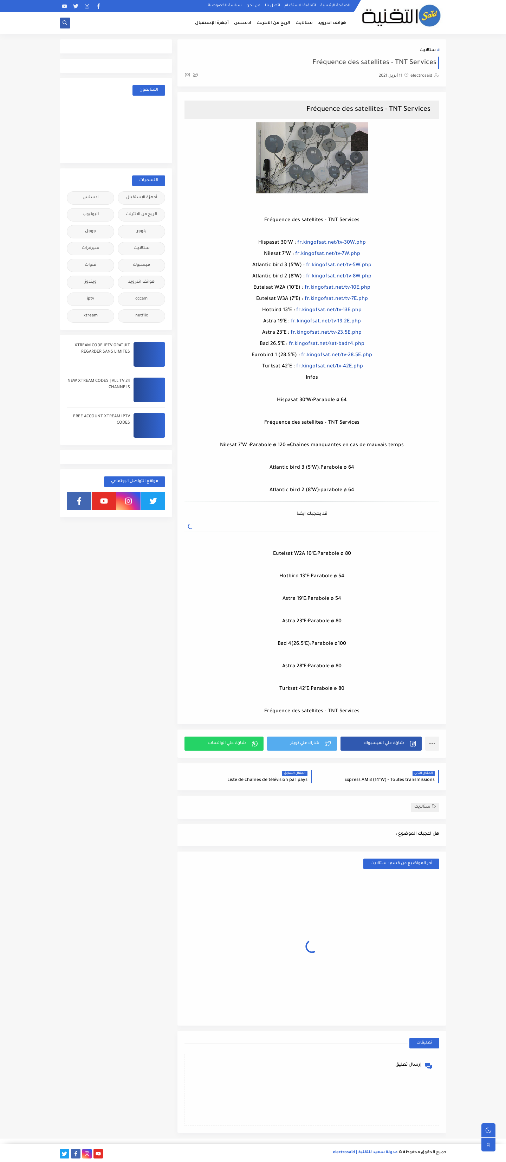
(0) (191, 75)
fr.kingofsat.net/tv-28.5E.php (336, 355)
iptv (90, 299)
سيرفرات (90, 248)
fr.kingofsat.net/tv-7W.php (327, 254)
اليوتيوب (91, 214)
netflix (141, 316)
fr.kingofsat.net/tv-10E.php (337, 288)
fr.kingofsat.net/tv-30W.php (331, 243)
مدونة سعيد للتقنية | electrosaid (365, 1152)
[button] (381, 744)
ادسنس (242, 23)
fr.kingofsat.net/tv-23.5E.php (326, 333)
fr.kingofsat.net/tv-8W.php (338, 277)
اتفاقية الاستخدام (300, 6)
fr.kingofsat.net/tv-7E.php (336, 299)
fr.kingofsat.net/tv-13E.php (329, 310)
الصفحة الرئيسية (335, 6)
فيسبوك (141, 265)
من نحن (253, 6)
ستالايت (304, 23)
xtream (91, 316)
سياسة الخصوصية (225, 6)
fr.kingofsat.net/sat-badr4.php (326, 344)
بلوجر (142, 231)
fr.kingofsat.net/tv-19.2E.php (326, 322)
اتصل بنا (272, 6)
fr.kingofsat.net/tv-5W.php (338, 265)
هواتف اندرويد (332, 23)
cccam (141, 299)
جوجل (90, 231)
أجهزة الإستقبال (212, 23)
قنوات (90, 265)
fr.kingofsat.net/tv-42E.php (329, 367)
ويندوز (91, 282)
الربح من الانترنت (273, 23)
